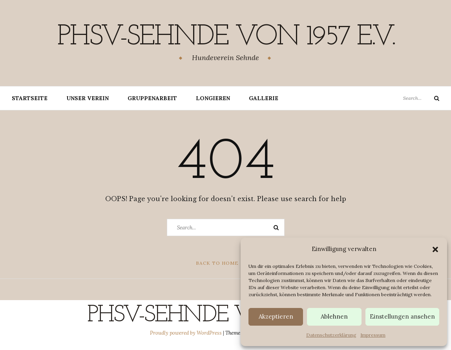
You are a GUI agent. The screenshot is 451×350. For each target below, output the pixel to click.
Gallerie (263, 98)
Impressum (372, 335)
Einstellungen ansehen (402, 316)
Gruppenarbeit (152, 98)
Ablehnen (334, 316)
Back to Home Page (225, 263)
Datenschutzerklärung (331, 335)
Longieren (213, 98)
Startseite (29, 98)
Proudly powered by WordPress (186, 333)
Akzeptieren (276, 316)
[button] (435, 249)
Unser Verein (87, 98)
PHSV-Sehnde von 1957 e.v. (225, 37)
